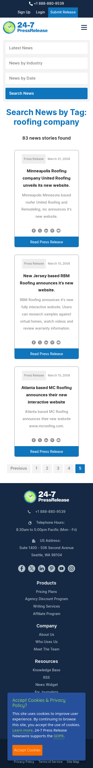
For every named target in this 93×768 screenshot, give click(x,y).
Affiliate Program (46, 614)
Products (46, 583)
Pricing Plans (46, 592)
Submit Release (63, 12)
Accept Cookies (27, 750)
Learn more (22, 730)
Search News (21, 93)
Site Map (73, 761)
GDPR (58, 735)
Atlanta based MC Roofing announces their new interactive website (46, 395)
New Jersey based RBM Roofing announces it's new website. (46, 283)
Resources (46, 661)
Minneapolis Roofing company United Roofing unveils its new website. (46, 178)
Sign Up (24, 12)
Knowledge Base (46, 670)
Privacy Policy (24, 761)
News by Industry (25, 63)
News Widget (46, 685)
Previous (18, 468)
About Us (46, 635)
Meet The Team (46, 649)
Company (46, 626)
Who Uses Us (46, 642)
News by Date (22, 78)
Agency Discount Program (46, 599)
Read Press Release (46, 242)
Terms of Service (50, 761)
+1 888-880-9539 (46, 4)
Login (40, 12)
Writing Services (46, 606)
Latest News (21, 48)
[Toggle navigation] (84, 27)
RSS (46, 677)
